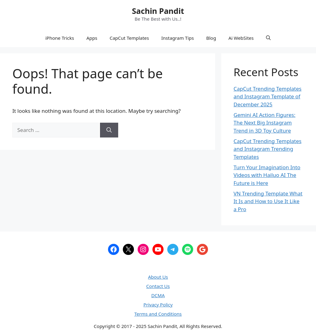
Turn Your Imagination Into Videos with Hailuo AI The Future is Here (267, 175)
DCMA (158, 295)
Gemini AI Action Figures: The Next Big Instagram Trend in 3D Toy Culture (265, 122)
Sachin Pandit (158, 11)
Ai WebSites (241, 38)
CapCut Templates (129, 38)
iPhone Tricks (59, 38)
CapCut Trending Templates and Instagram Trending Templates (267, 148)
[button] (268, 38)
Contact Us (158, 286)
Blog (211, 38)
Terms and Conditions (158, 314)
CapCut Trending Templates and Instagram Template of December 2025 (267, 96)
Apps (91, 38)
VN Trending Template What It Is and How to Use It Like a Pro (268, 201)
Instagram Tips (177, 38)
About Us (158, 277)
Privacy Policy (158, 304)
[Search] (109, 130)
